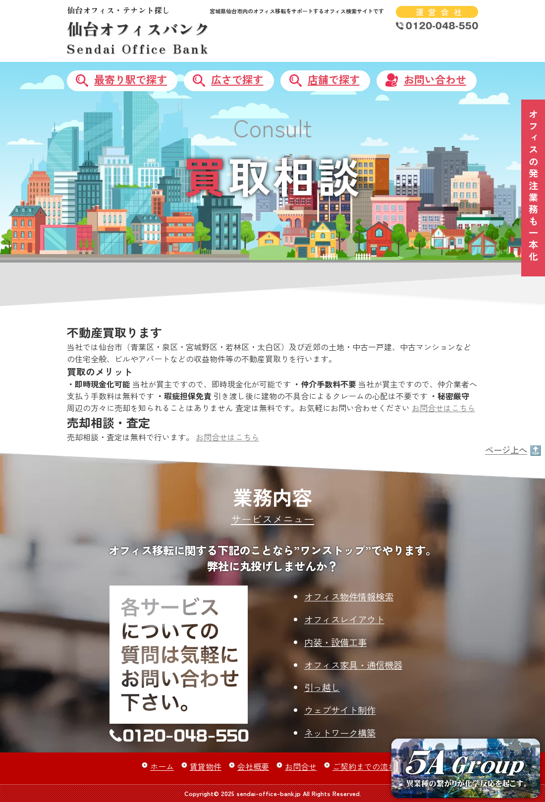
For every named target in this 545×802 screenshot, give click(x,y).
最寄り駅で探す (130, 79)
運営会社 (441, 12)
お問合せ (301, 766)
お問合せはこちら (443, 408)
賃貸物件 (205, 766)
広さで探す (237, 79)
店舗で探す (334, 79)
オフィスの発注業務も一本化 (534, 186)
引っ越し (322, 687)
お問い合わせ (435, 79)
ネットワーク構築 (340, 732)
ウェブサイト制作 (340, 709)
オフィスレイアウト (344, 619)
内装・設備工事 (335, 642)
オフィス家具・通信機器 (353, 664)
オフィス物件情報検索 (348, 596)
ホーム (162, 766)
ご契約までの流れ (364, 766)
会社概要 (253, 766)
